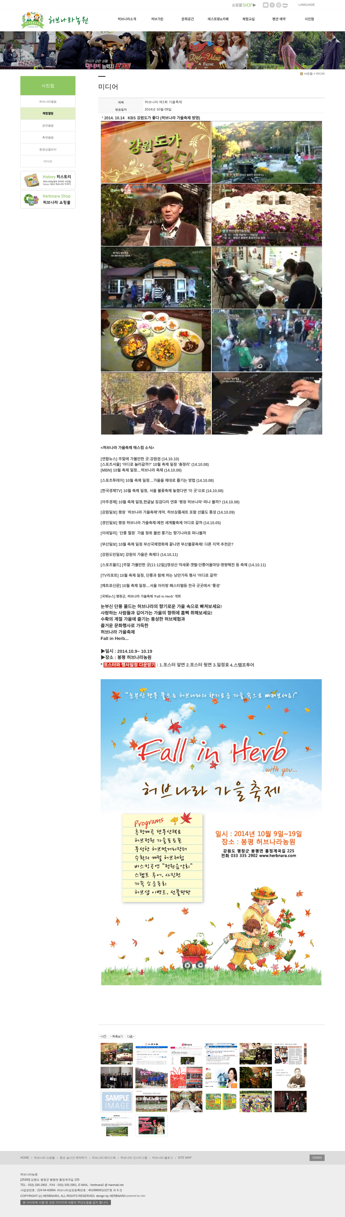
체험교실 (248, 19)
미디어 (48, 161)
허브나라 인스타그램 (134, 1157)
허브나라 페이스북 (104, 1157)
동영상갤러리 (48, 149)
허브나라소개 (127, 19)
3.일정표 (221, 664)
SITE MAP (184, 1157)
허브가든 (157, 19)
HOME (24, 1157)
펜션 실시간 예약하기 (73, 1157)
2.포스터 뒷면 (199, 664)
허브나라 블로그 (162, 1157)
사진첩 (309, 19)
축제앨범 (48, 137)
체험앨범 (47, 113)
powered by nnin (135, 1195)
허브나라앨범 (48, 101)
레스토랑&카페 (218, 19)
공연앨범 (48, 125)
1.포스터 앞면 (172, 664)
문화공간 (188, 19)
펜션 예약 (278, 19)
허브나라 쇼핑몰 (44, 1157)
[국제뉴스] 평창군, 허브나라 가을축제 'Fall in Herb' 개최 (141, 596)
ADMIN (317, 1157)
